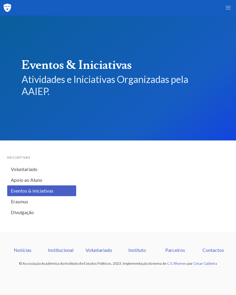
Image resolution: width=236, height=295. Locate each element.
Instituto (137, 250)
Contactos (213, 250)
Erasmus (19, 201)
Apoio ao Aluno (26, 180)
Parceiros (175, 250)
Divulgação (22, 212)
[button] (228, 8)
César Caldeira (205, 263)
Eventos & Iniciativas (32, 190)
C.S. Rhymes (177, 263)
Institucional (60, 250)
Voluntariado (24, 169)
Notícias (22, 250)
